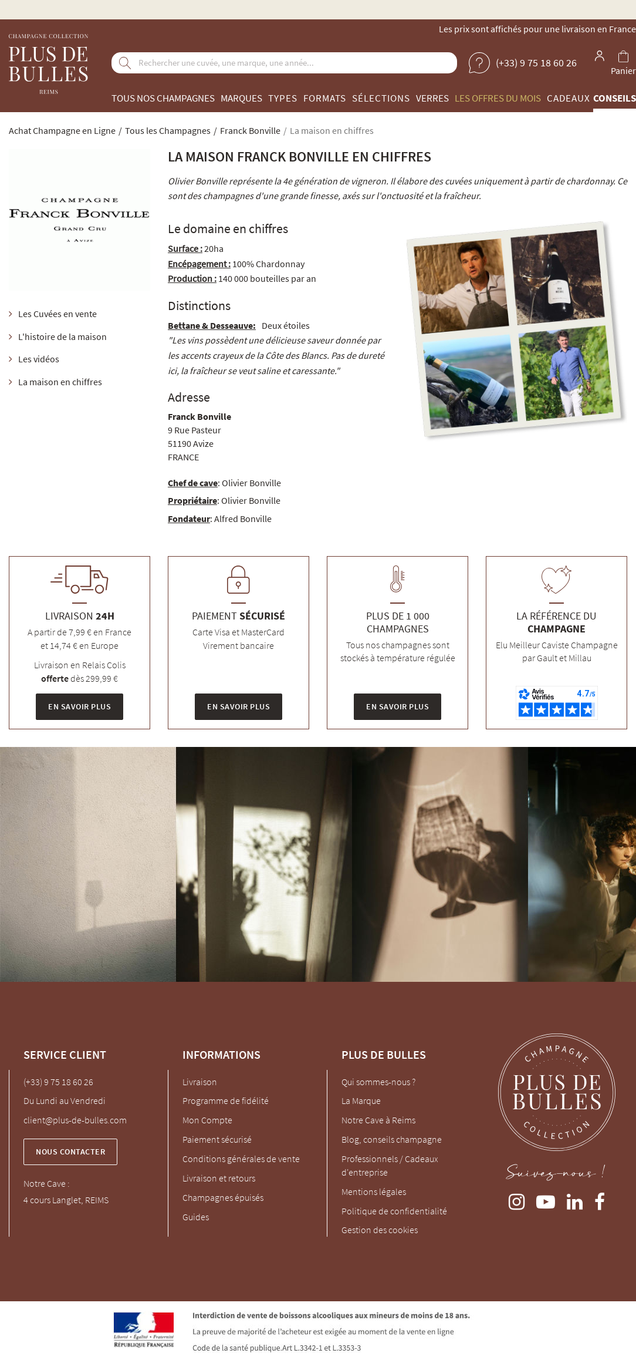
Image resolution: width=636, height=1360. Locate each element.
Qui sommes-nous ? (378, 1082)
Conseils (614, 98)
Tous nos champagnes (163, 98)
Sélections (381, 98)
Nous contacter (70, 1151)
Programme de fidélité (225, 1100)
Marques (241, 98)
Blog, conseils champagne (391, 1139)
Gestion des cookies (379, 1230)
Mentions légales (373, 1191)
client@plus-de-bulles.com (75, 1120)
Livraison (199, 1082)
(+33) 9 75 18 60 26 (58, 1082)
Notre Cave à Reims (378, 1120)
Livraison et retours (218, 1178)
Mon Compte (207, 1120)
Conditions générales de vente (241, 1158)
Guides (195, 1217)
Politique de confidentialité (394, 1211)
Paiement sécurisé (217, 1139)
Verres (432, 98)
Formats (324, 98)
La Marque (361, 1100)
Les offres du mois (498, 98)
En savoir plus (79, 706)
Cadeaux (568, 98)
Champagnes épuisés (222, 1197)
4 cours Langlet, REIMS (66, 1200)
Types (282, 98)
